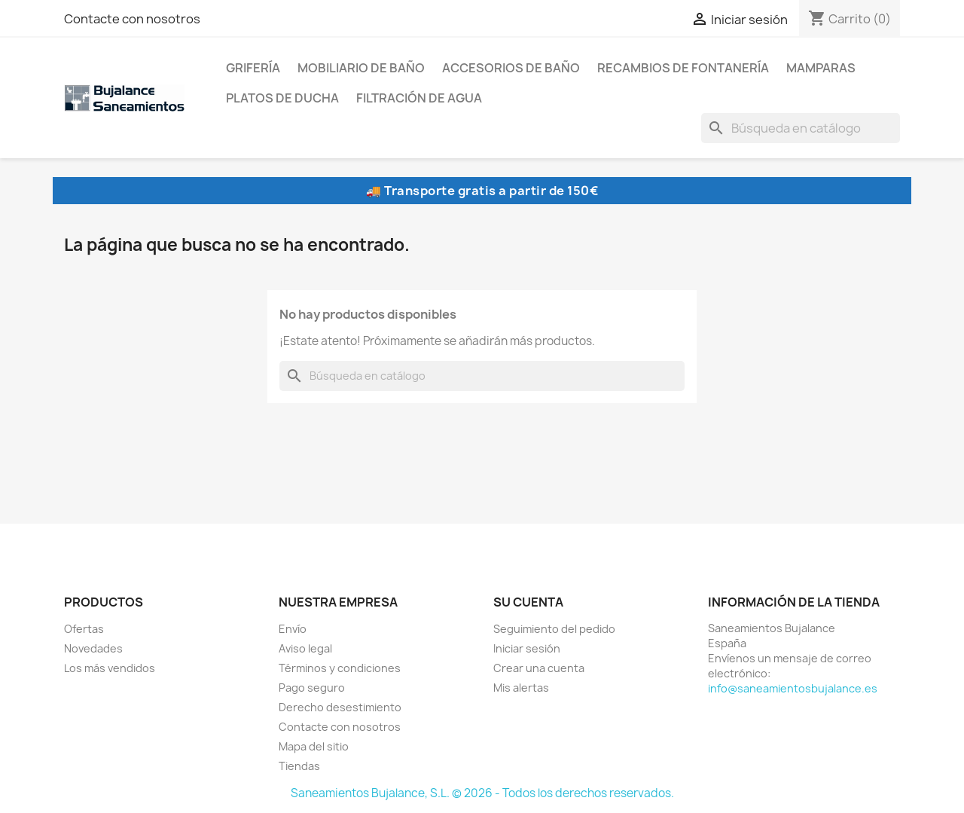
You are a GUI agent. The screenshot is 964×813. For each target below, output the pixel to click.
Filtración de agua (419, 98)
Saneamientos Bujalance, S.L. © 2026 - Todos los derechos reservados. (482, 793)
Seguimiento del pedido (554, 629)
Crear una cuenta (538, 668)
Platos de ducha (282, 98)
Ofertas (84, 629)
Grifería (253, 68)
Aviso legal (305, 648)
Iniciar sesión (526, 648)
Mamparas (821, 68)
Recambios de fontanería (683, 68)
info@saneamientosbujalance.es (792, 688)
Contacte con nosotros (132, 19)
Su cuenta (528, 602)
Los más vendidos (109, 668)
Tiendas (299, 766)
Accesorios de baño (511, 68)
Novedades (93, 648)
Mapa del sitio (314, 746)
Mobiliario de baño (361, 68)
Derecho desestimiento (340, 707)
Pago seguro (312, 687)
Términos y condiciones (340, 668)
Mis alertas (521, 687)
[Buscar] (800, 128)
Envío (293, 629)
